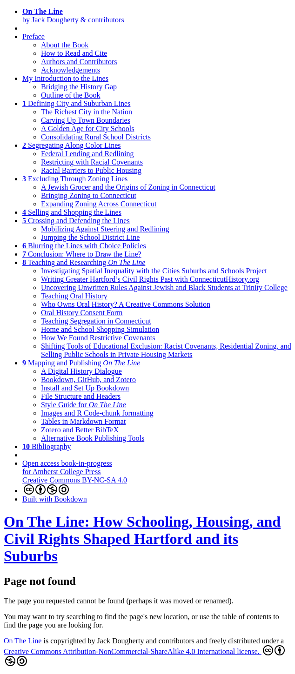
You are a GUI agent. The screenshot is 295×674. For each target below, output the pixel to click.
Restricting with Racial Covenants (92, 162)
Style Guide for (83, 405)
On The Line (22, 641)
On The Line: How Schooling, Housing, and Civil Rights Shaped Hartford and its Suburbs (142, 538)
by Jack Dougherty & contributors (73, 15)
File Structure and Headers (81, 396)
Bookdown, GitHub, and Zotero (88, 379)
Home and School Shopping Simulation (100, 329)
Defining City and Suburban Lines (76, 103)
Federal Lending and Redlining (87, 154)
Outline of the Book (71, 95)
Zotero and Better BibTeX (80, 430)
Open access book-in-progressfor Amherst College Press (67, 467)
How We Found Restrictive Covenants (98, 338)
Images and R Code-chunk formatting (97, 413)
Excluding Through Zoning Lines (74, 179)
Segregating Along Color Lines (71, 145)
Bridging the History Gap (79, 87)
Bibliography (46, 446)
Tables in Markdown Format (83, 421)
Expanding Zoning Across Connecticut (98, 204)
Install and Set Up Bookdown (85, 388)
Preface (33, 36)
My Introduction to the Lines (65, 78)
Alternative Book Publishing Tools (92, 438)
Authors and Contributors (79, 62)
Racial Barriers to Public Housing (91, 170)
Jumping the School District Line (90, 237)
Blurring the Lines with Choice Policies (84, 246)
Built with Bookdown (54, 499)
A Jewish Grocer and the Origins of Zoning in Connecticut (128, 187)
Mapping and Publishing (81, 363)
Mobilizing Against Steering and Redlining (105, 229)
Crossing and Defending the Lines (76, 221)
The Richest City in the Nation (86, 112)
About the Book (64, 45)
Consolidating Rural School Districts (96, 137)
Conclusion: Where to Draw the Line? (81, 254)
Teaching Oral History (74, 296)
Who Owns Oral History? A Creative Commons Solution (125, 304)
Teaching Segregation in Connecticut (96, 321)
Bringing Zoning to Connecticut (88, 195)
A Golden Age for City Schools (87, 128)
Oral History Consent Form (82, 313)
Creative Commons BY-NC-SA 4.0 (74, 485)
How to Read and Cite (74, 53)
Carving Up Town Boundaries (85, 120)
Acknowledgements (70, 70)
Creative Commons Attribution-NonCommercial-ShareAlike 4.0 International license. (144, 655)
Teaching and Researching (83, 262)
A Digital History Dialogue (81, 371)
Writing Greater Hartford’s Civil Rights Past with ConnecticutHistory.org (150, 279)
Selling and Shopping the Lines (71, 212)
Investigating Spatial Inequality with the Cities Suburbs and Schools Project (154, 271)
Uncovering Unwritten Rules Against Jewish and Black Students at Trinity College (164, 287)
